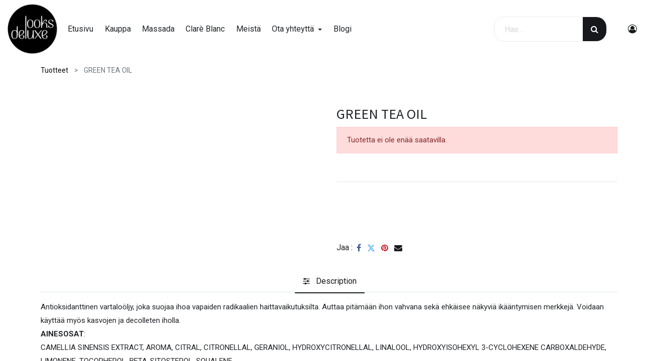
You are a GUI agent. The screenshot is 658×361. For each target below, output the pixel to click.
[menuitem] (84, 29)
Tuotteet (54, 70)
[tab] (330, 281)
